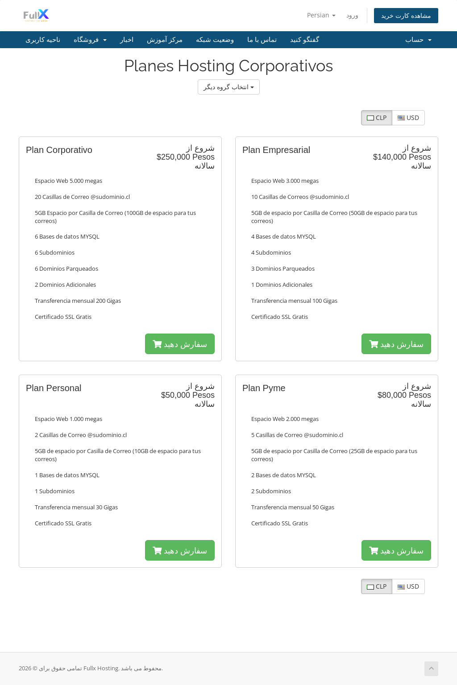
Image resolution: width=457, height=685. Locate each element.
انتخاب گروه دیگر (229, 87)
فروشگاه (90, 40)
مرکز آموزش (165, 40)
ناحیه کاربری (42, 40)
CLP (376, 117)
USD (408, 117)
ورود (352, 15)
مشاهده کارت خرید (406, 15)
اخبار (126, 40)
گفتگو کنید (304, 40)
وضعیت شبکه (215, 40)
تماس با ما (262, 40)
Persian (321, 15)
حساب (418, 40)
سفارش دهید (180, 343)
